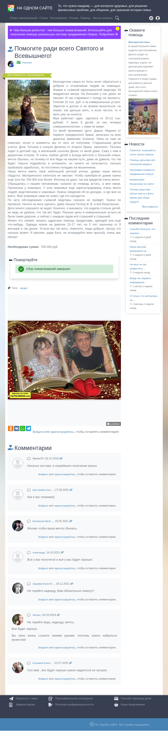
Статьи (43, 18)
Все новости (149, 219)
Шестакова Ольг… (44, 495)
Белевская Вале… (44, 526)
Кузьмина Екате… (44, 668)
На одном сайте (30, 8)
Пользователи (58, 18)
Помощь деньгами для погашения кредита (141, 168)
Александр (39, 557)
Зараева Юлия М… (45, 589)
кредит (24, 288)
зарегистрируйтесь (41, 437)
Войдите (15, 437)
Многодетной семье (140, 42)
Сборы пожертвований (23, 18)
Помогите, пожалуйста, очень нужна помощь (141, 154)
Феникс (37, 620)
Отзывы (74, 18)
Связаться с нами (26, 703)
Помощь (85, 18)
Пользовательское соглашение (74, 703)
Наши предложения (133, 709)
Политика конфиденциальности (74, 709)
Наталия (27, 62)
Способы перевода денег (136, 703)
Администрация (25, 709)
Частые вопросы (103, 18)
